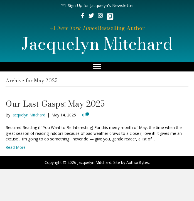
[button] (97, 5)
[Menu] (97, 66)
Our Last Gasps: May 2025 (55, 103)
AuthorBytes (137, 162)
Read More (16, 147)
